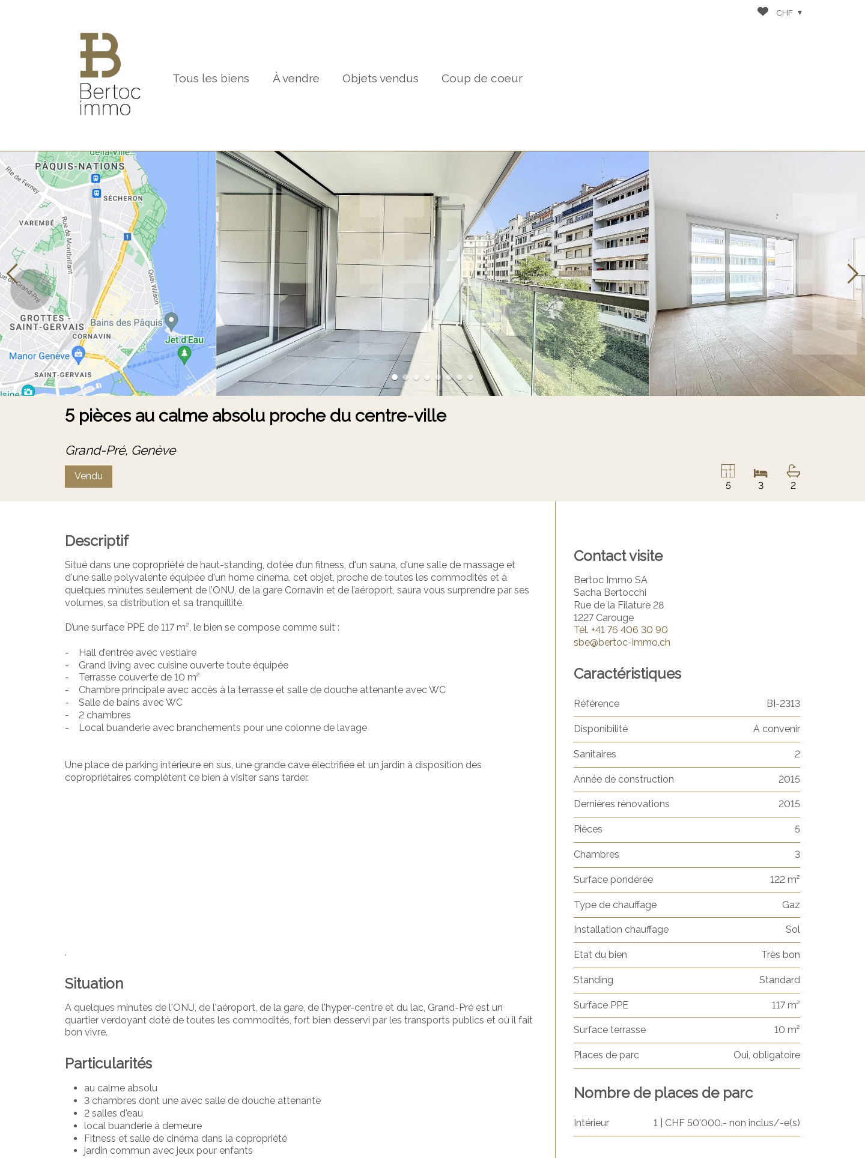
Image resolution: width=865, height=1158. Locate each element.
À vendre (296, 78)
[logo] (110, 75)
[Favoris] (762, 13)
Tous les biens (210, 78)
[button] (12, 273)
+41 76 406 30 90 (621, 629)
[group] (432, 273)
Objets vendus (380, 78)
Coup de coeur (482, 78)
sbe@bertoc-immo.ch (622, 642)
